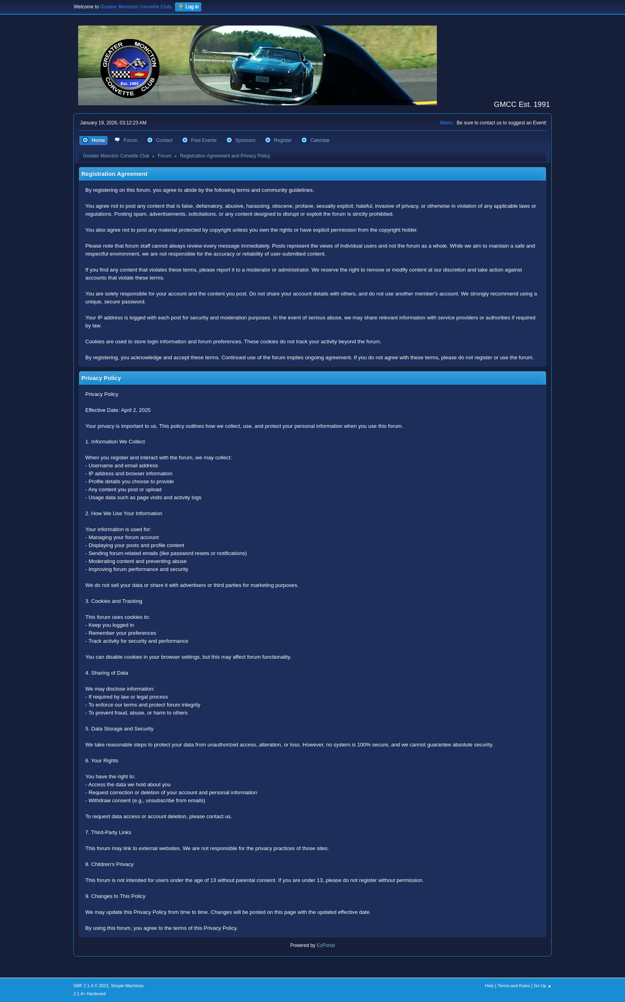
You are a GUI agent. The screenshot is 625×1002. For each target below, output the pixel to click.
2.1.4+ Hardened (89, 993)
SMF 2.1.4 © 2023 (90, 985)
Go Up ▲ (543, 985)
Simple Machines (127, 985)
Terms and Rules (514, 985)
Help (489, 985)
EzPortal (326, 945)
